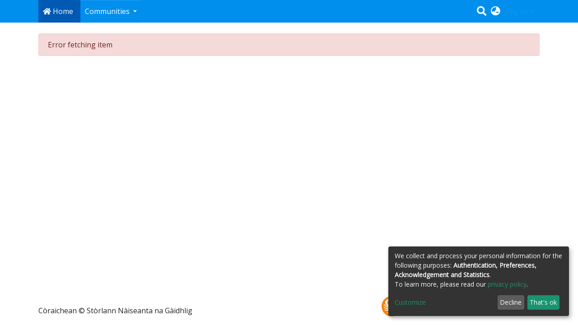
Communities (108, 11)
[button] (495, 11)
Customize (410, 302)
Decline (511, 302)
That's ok (543, 302)
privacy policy (507, 284)
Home (58, 11)
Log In (517, 11)
